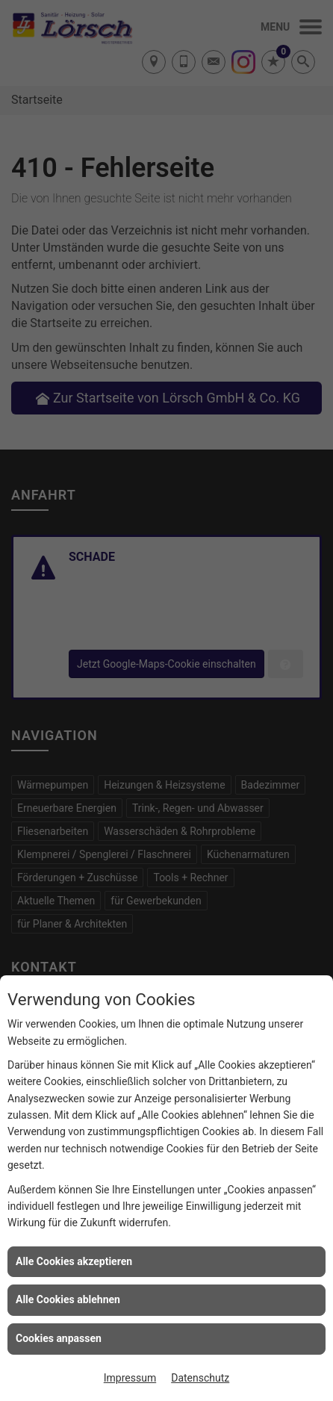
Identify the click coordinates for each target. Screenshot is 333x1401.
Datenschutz (200, 1378)
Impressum (130, 1378)
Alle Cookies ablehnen (68, 1299)
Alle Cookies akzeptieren (74, 1261)
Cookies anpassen (59, 1338)
